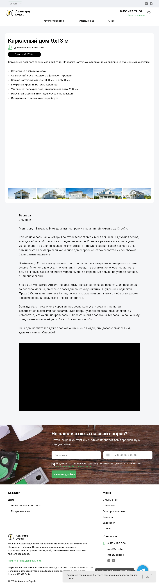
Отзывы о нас (86, 20)
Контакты (108, 517)
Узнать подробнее (64, 474)
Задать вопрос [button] (115, 554)
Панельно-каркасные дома (26, 505)
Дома (11, 499)
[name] (76, 455)
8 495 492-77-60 (131, 11)
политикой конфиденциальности (73, 466)
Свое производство (114, 511)
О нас (111, 20)
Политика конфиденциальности (25, 560)
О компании (109, 505)
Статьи (107, 528)
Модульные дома (20, 511)
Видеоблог (109, 522)
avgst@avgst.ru (115, 549)
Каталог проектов (53, 20)
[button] (136, 15)
